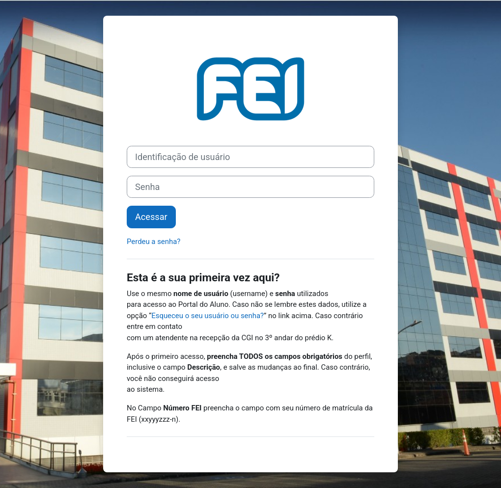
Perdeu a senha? (153, 241)
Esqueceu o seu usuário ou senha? (207, 315)
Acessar (151, 217)
